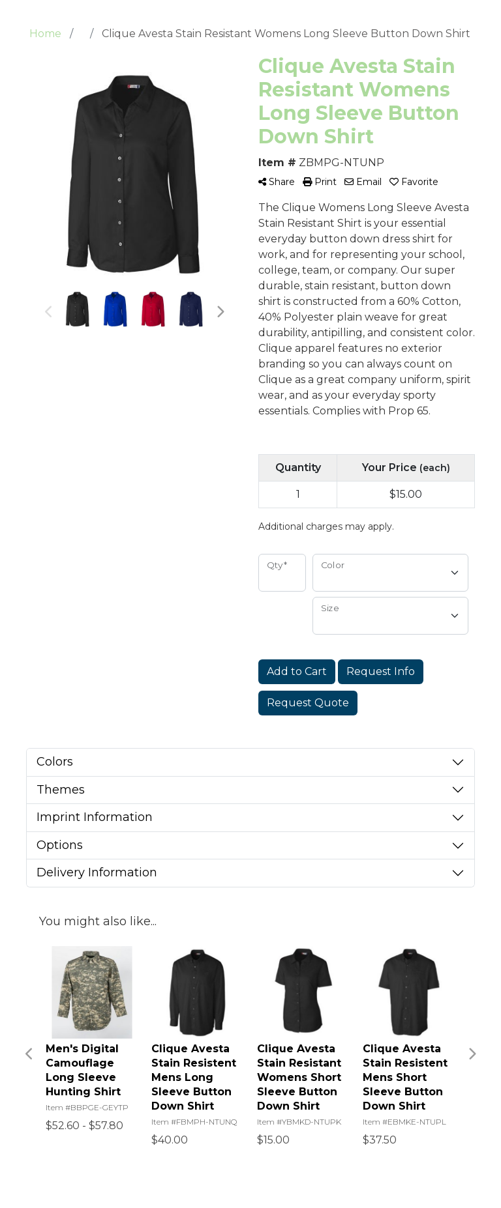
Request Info (380, 671)
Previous (48, 312)
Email (363, 182)
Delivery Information (97, 872)
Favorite (413, 182)
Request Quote (308, 703)
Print (320, 182)
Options (60, 845)
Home (45, 33)
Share (276, 182)
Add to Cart (297, 671)
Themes (61, 790)
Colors (55, 762)
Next (219, 312)
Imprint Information (95, 817)
